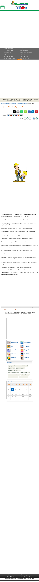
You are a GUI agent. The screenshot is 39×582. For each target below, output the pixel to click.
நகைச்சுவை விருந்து (27, 99)
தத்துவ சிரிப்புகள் (24, 50)
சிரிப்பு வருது (17, 100)
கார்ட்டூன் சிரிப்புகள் (15, 99)
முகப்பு (6, 574)
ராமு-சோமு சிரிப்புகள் (25, 54)
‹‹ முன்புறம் (29, 307)
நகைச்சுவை (13, 103)
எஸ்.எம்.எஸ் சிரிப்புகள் (9, 58)
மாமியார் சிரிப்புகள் (8, 56)
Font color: (4, 115)
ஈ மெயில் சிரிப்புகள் (24, 58)
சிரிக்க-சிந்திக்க (7, 52)
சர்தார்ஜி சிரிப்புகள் (8, 48)
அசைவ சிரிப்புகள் (23, 377)
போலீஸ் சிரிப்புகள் (26, 100)
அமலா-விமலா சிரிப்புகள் (26, 52)
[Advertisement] (18, 29)
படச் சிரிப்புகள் (5, 99)
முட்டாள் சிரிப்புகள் (8, 50)
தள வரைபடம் (31, 574)
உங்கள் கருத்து (16, 574)
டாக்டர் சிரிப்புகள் (24, 56)
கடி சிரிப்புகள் (23, 48)
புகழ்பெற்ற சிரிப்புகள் (9, 54)
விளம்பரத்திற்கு (24, 574)
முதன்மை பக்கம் (5, 103)
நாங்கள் (10, 574)
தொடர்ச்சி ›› (36, 307)
